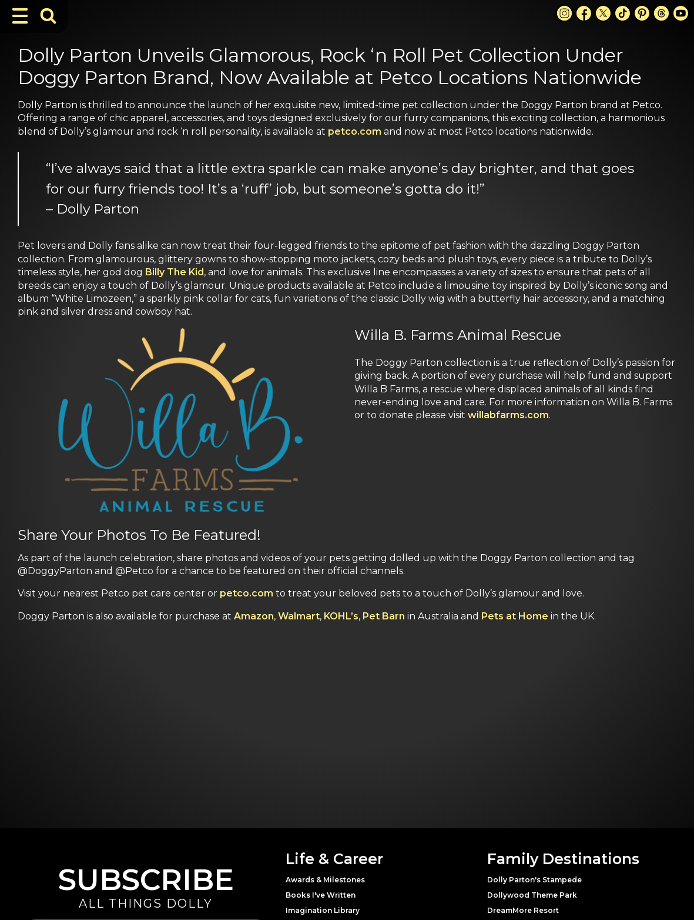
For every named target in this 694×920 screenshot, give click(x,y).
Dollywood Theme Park (532, 895)
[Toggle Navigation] (20, 16)
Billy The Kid (174, 272)
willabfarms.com (508, 415)
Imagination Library (323, 910)
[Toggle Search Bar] (48, 16)
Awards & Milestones (325, 879)
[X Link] (603, 13)
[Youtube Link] (680, 13)
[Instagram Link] (564, 13)
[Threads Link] (661, 13)
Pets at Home (514, 616)
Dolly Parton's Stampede (534, 879)
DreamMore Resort (523, 910)
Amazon (254, 616)
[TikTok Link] (622, 13)
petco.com (354, 131)
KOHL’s (341, 616)
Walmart (299, 616)
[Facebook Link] (583, 13)
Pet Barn (384, 616)
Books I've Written (321, 895)
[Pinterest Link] (642, 13)
